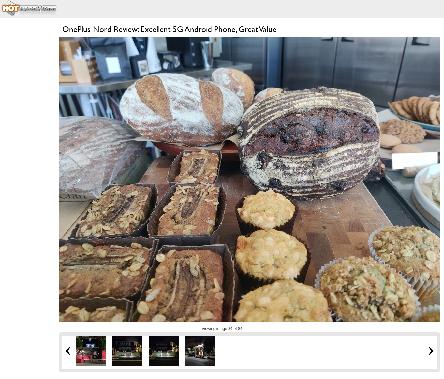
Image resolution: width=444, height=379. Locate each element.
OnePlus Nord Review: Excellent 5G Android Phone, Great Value (169, 29)
